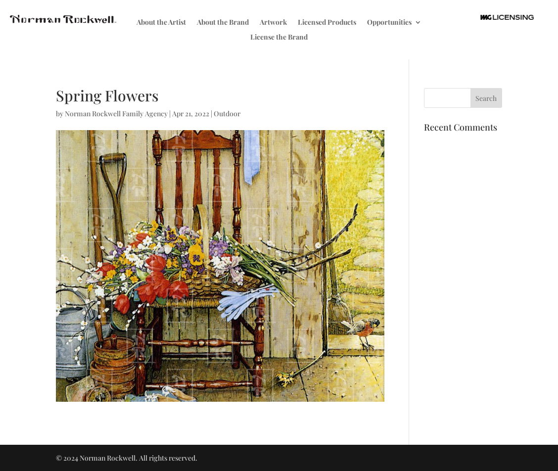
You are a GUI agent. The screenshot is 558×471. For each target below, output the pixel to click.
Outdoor (227, 113)
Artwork (273, 23)
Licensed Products (327, 23)
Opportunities (389, 23)
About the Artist (161, 23)
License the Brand (279, 38)
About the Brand (223, 23)
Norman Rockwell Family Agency (116, 113)
